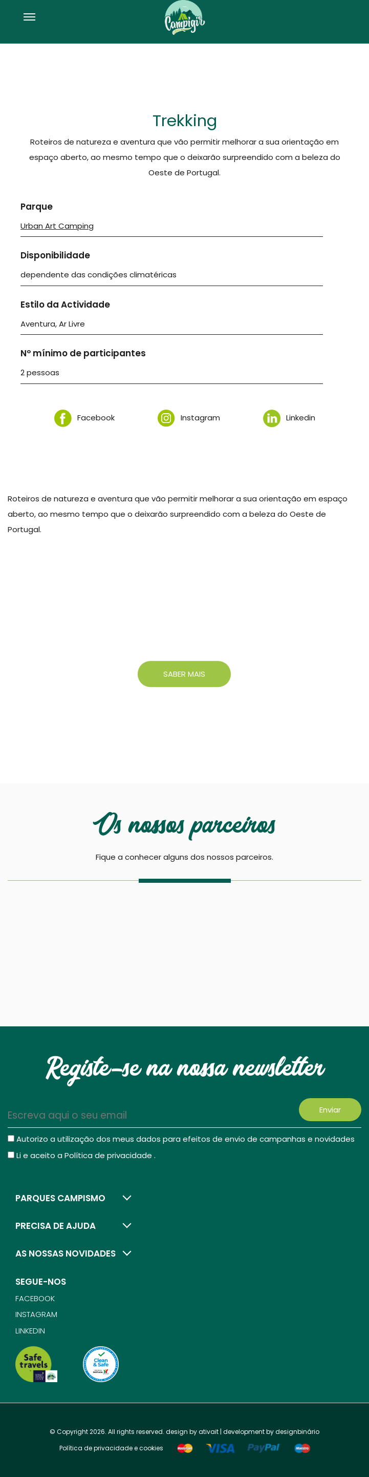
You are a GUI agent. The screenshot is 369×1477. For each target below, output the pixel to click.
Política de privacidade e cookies (111, 1448)
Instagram (189, 417)
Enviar (330, 1109)
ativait (209, 1431)
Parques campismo (60, 1198)
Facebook (84, 417)
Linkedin (289, 417)
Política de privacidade (109, 1155)
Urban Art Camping (57, 225)
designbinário (297, 1431)
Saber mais (184, 674)
